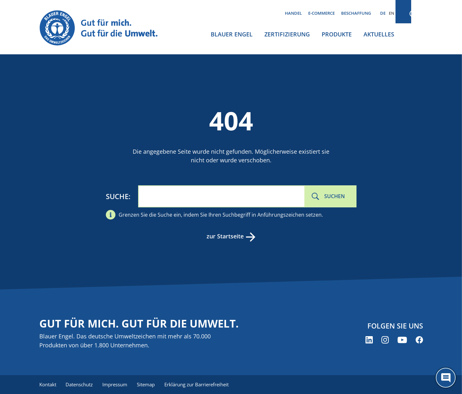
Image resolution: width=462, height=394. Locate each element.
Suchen (334, 196)
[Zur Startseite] (104, 28)
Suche (117, 196)
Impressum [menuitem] (116, 384)
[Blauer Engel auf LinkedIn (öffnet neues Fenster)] (369, 340)
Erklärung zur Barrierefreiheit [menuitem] (199, 384)
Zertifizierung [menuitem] (287, 34)
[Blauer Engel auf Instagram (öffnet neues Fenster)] (385, 340)
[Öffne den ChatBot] (446, 378)
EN (391, 13)
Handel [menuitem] (293, 13)
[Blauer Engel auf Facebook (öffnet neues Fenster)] (419, 340)
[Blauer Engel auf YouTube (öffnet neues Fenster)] (402, 340)
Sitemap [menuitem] (148, 384)
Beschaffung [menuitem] (356, 13)
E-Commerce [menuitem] (321, 13)
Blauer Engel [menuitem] (232, 34)
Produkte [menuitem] (337, 34)
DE (383, 13)
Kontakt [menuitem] (47, 384)
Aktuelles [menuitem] (379, 34)
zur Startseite (224, 236)
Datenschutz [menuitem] (80, 384)
